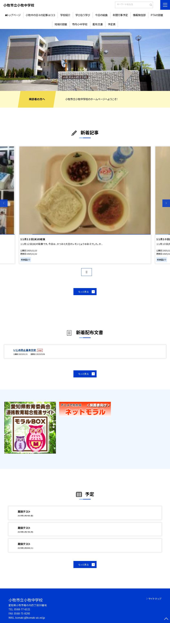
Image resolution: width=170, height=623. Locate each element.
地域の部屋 (61, 24)
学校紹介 (65, 15)
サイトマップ (155, 598)
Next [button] (166, 203)
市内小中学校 (79, 24)
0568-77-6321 (22, 609)
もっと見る (83, 291)
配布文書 (98, 24)
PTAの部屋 (157, 15)
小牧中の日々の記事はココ (40, 15)
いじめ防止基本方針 (25, 350)
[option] (85, 60)
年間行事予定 (120, 15)
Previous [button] (4, 203)
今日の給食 (101, 15)
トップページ (14, 15)
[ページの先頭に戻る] (166, 619)
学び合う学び (82, 15)
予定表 (111, 24)
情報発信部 (139, 15)
